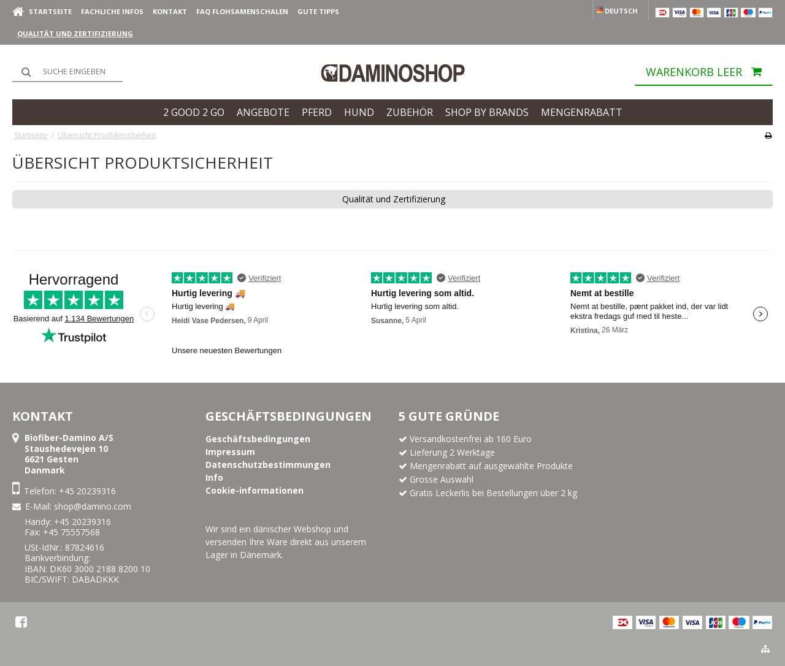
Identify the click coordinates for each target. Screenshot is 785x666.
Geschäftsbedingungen (288, 416)
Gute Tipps (318, 11)
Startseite (50, 11)
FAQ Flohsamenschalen (242, 11)
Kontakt (170, 11)
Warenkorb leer (709, 75)
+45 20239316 (87, 491)
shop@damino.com (92, 506)
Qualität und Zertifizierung (75, 33)
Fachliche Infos (112, 11)
